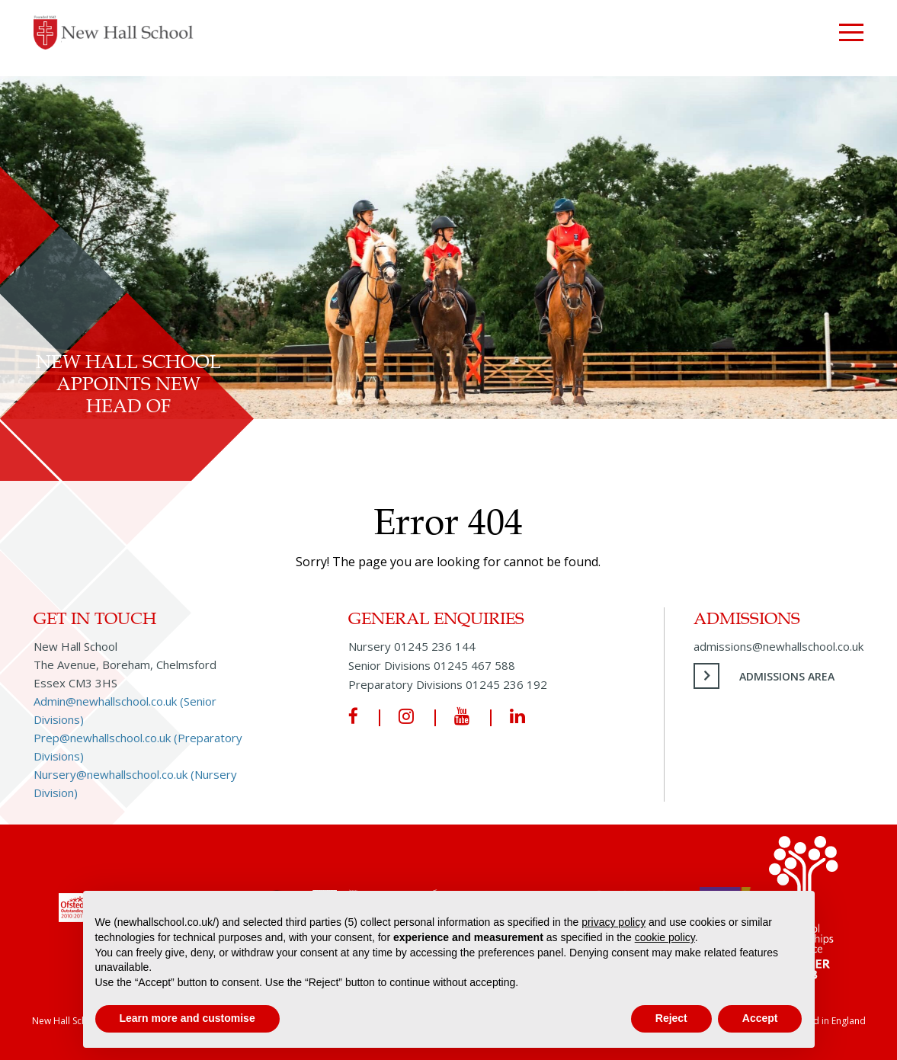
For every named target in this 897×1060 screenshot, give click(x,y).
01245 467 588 (474, 665)
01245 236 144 (435, 646)
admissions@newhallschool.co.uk (778, 646)
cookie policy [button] (665, 937)
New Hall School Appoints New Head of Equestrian (128, 394)
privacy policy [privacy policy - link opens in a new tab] (613, 922)
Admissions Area (787, 676)
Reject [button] (671, 1018)
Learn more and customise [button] (187, 1018)
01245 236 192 (506, 684)
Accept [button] (760, 1018)
